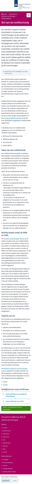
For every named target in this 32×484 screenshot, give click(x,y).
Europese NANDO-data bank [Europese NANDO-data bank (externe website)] (13, 118)
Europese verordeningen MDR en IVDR (15, 239)
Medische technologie (8, 16)
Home (4, 14)
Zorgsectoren (13, 14)
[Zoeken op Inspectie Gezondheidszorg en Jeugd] (29, 15)
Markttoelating (6, 18)
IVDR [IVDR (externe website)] (5, 385)
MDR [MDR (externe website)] (5, 382)
